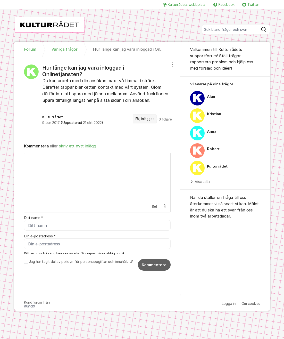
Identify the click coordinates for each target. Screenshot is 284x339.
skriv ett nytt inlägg (77, 146)
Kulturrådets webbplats (184, 4)
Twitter (250, 4)
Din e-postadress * (40, 236)
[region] (97, 97)
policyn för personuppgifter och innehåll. (95, 261)
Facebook (223, 4)
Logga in (229, 303)
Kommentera (154, 264)
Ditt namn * (33, 218)
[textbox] (97, 177)
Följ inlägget (144, 119)
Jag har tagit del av (80, 261)
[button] (154, 206)
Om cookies (251, 303)
